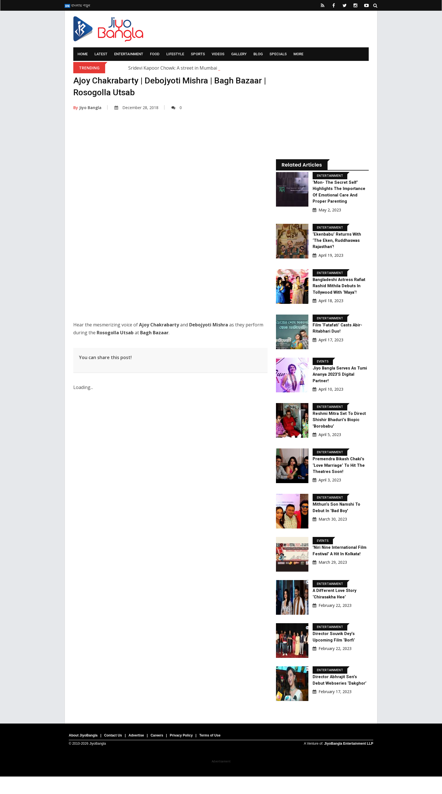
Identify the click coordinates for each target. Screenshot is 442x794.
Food (155, 54)
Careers (157, 753)
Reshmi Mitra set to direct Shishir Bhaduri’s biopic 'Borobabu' (337, 432)
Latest (100, 54)
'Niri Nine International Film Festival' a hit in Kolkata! (336, 566)
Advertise (136, 753)
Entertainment (128, 54)
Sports (198, 54)
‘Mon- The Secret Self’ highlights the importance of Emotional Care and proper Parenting (339, 195)
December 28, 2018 (136, 107)
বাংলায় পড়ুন (77, 5)
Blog (258, 54)
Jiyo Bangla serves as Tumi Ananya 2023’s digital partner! (336, 387)
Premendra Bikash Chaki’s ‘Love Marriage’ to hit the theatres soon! (340, 478)
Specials (278, 54)
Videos (218, 54)
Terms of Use (209, 753)
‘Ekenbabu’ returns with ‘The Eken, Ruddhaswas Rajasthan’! (338, 247)
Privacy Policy (181, 753)
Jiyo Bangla (87, 107)
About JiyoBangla (83, 753)
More (298, 54)
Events (323, 374)
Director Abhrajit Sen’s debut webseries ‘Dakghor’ (337, 698)
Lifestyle (175, 54)
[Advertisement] (170, 172)
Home (83, 54)
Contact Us (113, 753)
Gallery (239, 54)
